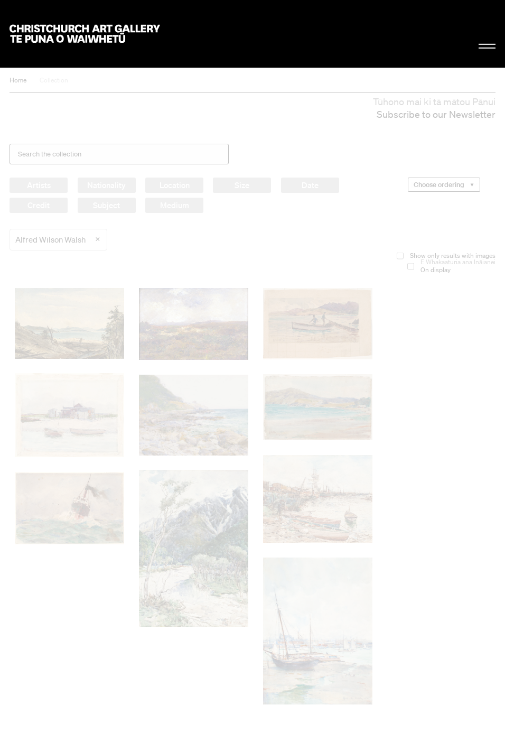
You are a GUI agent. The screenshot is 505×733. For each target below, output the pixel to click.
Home (18, 80)
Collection (54, 80)
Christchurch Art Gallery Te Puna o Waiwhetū (85, 33)
